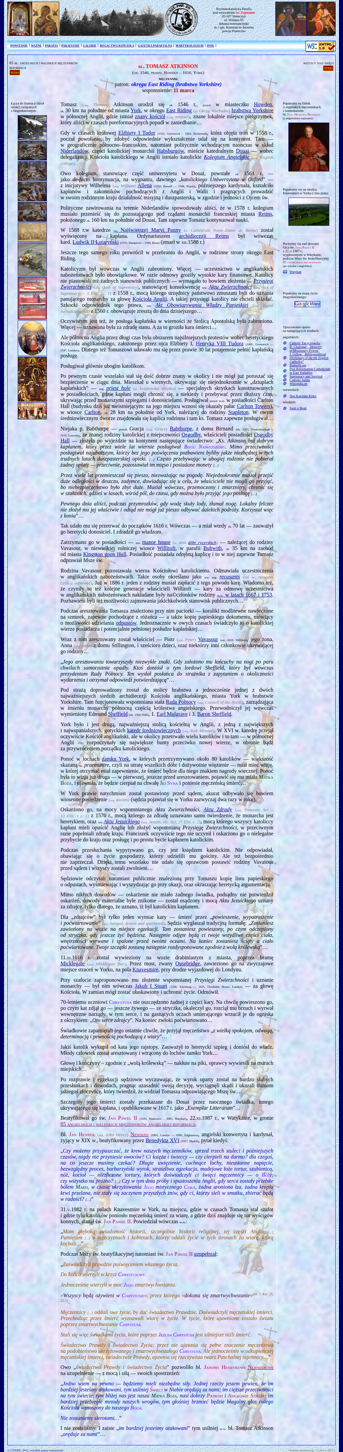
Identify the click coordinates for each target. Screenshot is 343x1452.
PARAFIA (51, 45)
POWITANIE (19, 45)
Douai (242, 151)
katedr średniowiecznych (154, 730)
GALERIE (89, 45)
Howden (263, 104)
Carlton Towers (253, 406)
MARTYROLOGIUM (190, 45)
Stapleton (238, 412)
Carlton (92, 412)
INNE (210, 45)
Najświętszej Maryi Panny (147, 230)
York (136, 110)
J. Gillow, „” (309, 357)
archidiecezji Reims (204, 236)
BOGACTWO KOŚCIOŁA (117, 45)
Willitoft (166, 548)
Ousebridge (187, 963)
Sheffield (118, 714)
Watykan (295, 272)
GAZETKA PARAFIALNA (155, 45)
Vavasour (208, 639)
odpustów (126, 623)
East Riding (179, 110)
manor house (156, 542)
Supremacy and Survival (306, 376)
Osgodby (191, 434)
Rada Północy (181, 702)
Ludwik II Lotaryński (96, 242)
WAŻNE (36, 45)
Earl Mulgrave (172, 714)
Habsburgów (170, 151)
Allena (145, 185)
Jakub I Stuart (151, 986)
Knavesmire (145, 969)
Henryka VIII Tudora (220, 343)
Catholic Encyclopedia (305, 343)
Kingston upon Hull (104, 554)
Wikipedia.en (298, 384)
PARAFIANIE (70, 45)
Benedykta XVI (162, 1140)
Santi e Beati (298, 408)
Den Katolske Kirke (303, 396)
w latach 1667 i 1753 (244, 595)
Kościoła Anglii (150, 299)
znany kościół (150, 116)
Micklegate (72, 963)
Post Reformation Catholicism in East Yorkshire (310, 370)
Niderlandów (74, 151)
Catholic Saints (300, 380)
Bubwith (212, 548)
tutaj (14, 72)
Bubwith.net (298, 365)
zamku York (115, 759)
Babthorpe (181, 428)
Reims (265, 214)
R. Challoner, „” (306, 348)
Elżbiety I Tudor (136, 133)
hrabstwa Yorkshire (253, 110)
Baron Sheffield (214, 714)
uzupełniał (205, 1254)
